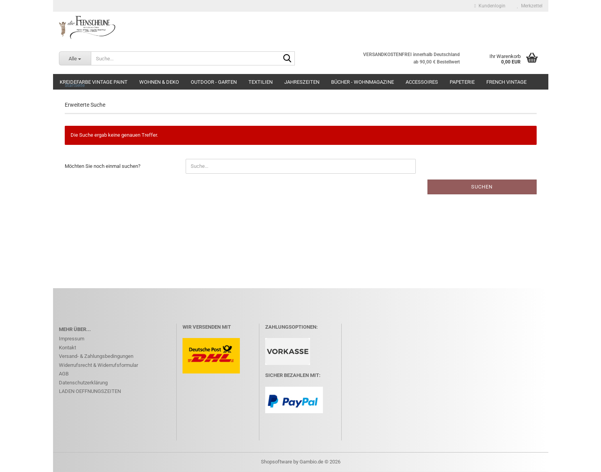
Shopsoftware (276, 462)
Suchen (482, 187)
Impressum (71, 339)
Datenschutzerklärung (83, 383)
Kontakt (67, 347)
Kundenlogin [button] (489, 6)
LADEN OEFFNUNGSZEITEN (90, 391)
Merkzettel (529, 6)
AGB (64, 374)
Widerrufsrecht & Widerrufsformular (98, 365)
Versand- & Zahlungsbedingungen (96, 356)
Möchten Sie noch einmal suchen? (102, 166)
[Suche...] (75, 58)
